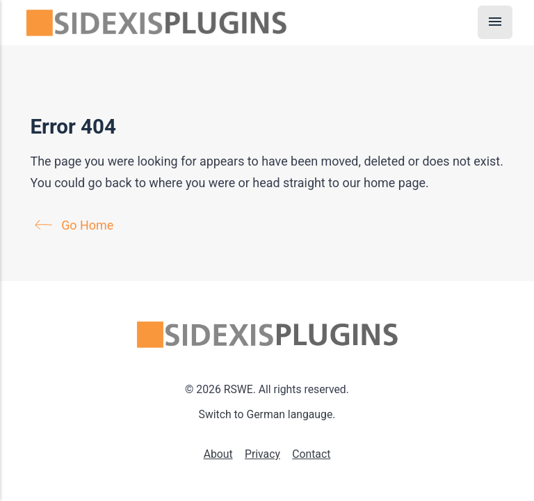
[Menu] (495, 22)
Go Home (77, 225)
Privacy (262, 454)
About (218, 454)
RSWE (238, 389)
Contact (311, 454)
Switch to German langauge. (267, 414)
